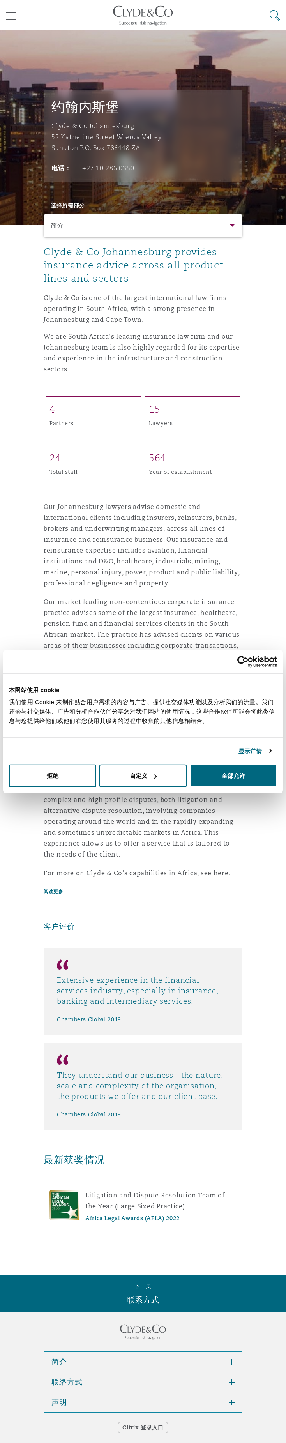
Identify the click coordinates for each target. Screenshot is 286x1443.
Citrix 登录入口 (142, 1427)
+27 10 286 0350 (108, 168)
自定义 (143, 775)
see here (215, 873)
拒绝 (52, 775)
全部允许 (233, 775)
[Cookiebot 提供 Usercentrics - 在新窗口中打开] (243, 661)
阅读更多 (53, 891)
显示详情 (250, 750)
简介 (57, 225)
